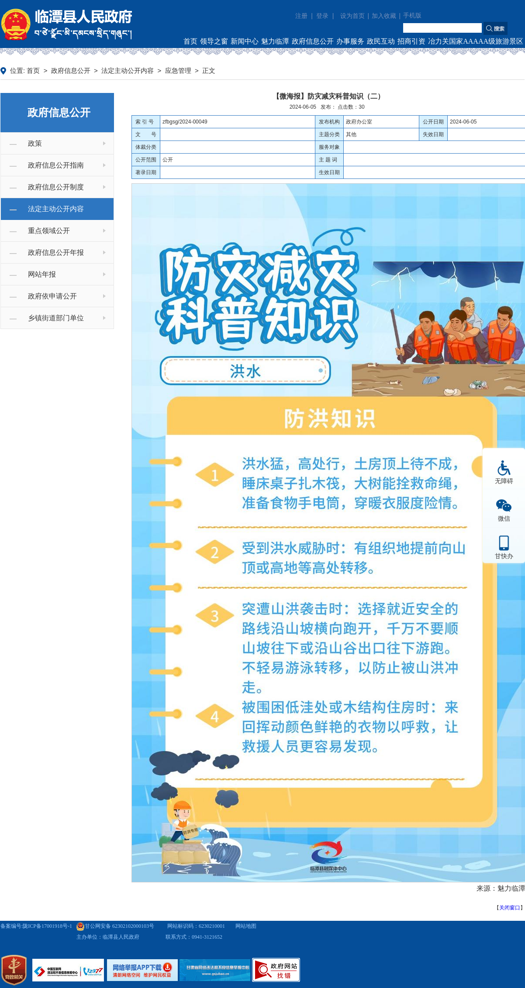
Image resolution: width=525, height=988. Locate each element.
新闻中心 (245, 41)
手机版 (412, 15)
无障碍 (504, 480)
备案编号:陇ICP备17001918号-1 (36, 926)
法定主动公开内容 (127, 70)
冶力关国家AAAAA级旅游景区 (475, 41)
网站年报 (42, 274)
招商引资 (411, 41)
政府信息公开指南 (56, 165)
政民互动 (381, 41)
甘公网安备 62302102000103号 (115, 926)
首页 (190, 41)
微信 (504, 518)
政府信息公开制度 (56, 187)
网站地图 (245, 926)
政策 (35, 143)
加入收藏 (384, 16)
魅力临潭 (275, 41)
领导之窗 (214, 41)
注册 (301, 15)
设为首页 (352, 16)
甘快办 (504, 555)
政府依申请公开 (52, 296)
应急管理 (178, 70)
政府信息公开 (313, 41)
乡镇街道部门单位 (56, 318)
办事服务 (350, 41)
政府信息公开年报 (56, 252)
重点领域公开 (49, 230)
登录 (322, 15)
